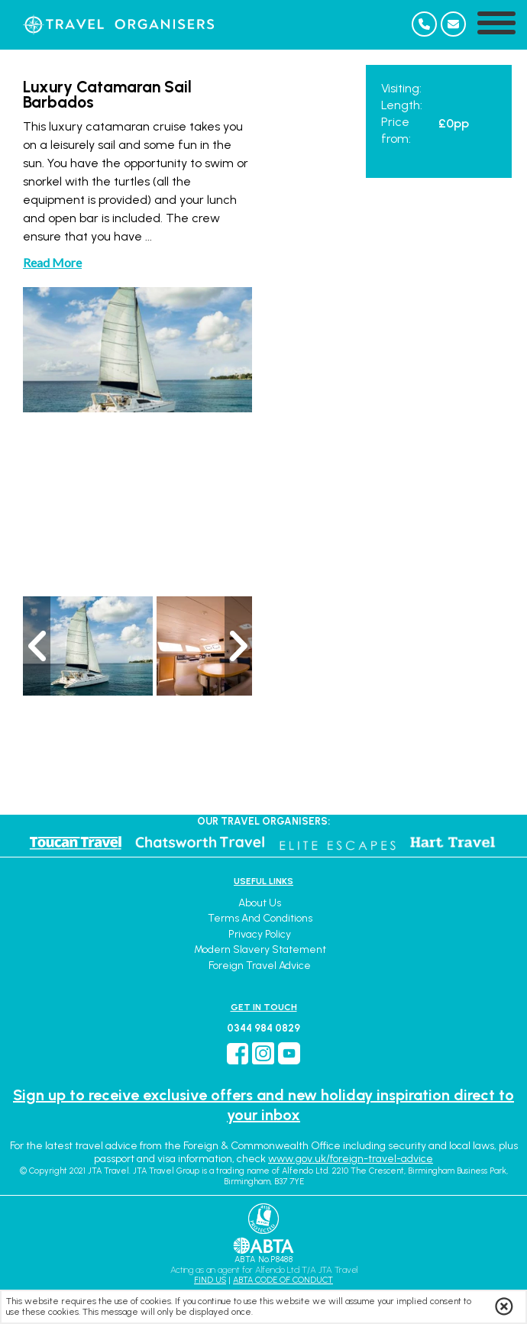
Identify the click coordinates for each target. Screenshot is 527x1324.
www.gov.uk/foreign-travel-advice (350, 1158)
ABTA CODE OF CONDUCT (283, 1280)
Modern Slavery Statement (260, 949)
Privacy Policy (259, 934)
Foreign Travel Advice (260, 965)
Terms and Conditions (260, 918)
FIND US (210, 1280)
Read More (52, 262)
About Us (259, 902)
